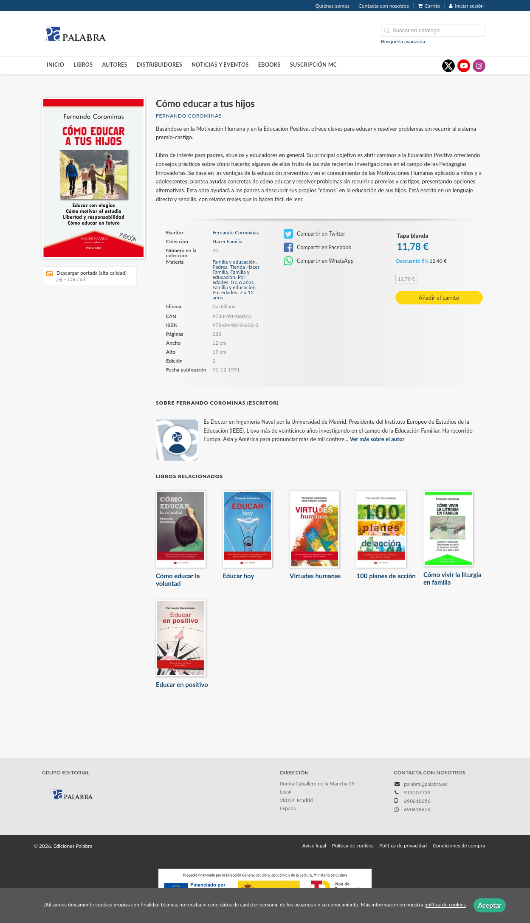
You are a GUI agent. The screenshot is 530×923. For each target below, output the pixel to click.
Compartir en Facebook (317, 247)
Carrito (429, 6)
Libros (83, 65)
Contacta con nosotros (383, 6)
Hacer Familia (227, 241)
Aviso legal (314, 845)
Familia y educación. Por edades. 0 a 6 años (233, 277)
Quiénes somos (332, 6)
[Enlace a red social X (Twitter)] (448, 65)
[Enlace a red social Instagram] (479, 65)
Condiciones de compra (459, 845)
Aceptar (490, 905)
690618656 (417, 809)
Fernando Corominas (189, 116)
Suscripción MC (313, 65)
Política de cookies (352, 845)
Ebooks (269, 65)
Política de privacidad (403, 845)
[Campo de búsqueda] (433, 31)
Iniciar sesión (466, 6)
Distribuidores (159, 65)
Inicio (55, 65)
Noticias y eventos (220, 65)
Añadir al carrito (439, 297)
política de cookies (444, 905)
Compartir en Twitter (314, 233)
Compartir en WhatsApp (319, 261)
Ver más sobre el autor (377, 439)
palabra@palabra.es (425, 784)
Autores (115, 65)
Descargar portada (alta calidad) (86, 276)
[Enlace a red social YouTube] (463, 65)
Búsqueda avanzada (403, 41)
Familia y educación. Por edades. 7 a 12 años (234, 292)
